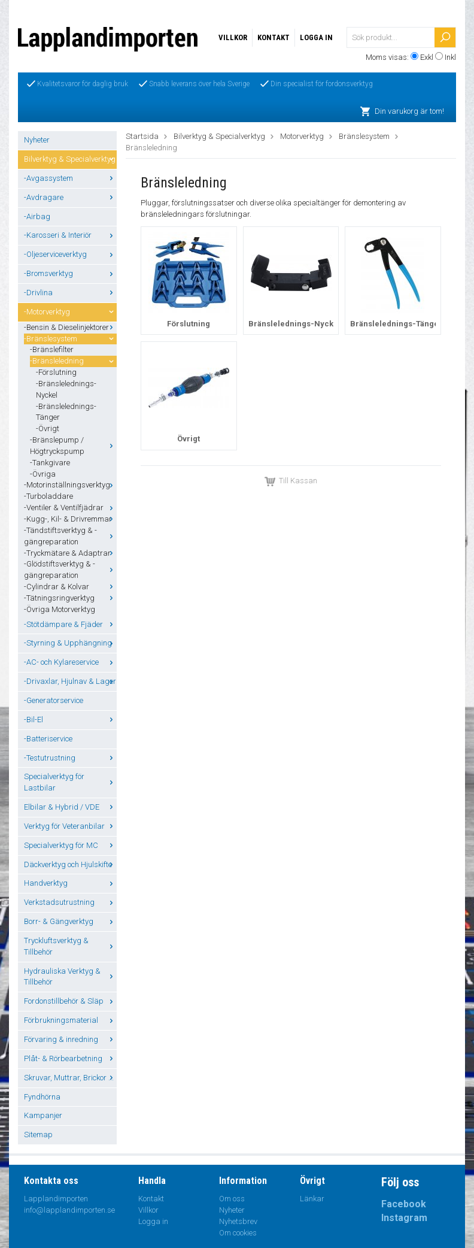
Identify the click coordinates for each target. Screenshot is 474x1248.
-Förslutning (56, 372)
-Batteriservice (48, 738)
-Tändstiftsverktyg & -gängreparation (70, 536)
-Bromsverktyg (70, 273)
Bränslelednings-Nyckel (294, 323)
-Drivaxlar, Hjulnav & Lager (70, 681)
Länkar (312, 1198)
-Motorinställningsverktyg (70, 484)
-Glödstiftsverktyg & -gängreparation (70, 569)
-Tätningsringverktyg (70, 597)
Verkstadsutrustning (70, 902)
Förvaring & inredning (70, 1039)
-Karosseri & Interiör (70, 235)
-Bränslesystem (70, 338)
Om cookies (238, 1232)
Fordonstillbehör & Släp (70, 1000)
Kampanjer (43, 1115)
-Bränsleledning (73, 360)
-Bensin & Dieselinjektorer (70, 327)
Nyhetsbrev (238, 1221)
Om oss (232, 1198)
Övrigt (188, 438)
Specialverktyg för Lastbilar (70, 782)
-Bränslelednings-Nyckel (66, 389)
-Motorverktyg (70, 311)
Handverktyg (70, 883)
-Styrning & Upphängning (70, 642)
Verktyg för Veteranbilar (70, 826)
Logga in (316, 37)
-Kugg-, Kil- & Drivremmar (70, 518)
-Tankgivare (50, 462)
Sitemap (38, 1134)
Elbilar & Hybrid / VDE (70, 806)
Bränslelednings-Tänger (396, 323)
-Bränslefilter (52, 349)
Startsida (142, 136)
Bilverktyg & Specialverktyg (70, 159)
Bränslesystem (364, 136)
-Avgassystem (70, 178)
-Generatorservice (53, 700)
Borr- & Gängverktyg (70, 921)
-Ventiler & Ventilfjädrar (70, 507)
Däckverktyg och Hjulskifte (70, 864)
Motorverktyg (302, 136)
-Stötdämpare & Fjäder (70, 624)
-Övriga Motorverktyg (59, 609)
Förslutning (188, 323)
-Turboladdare (48, 496)
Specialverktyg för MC (70, 845)
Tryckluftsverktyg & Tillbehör (70, 946)
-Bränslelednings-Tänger (66, 412)
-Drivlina (70, 292)
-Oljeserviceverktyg (70, 254)
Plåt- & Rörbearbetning (70, 1058)
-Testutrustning (70, 757)
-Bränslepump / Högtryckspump (73, 445)
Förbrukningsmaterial (70, 1020)
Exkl (426, 57)
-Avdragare (70, 197)
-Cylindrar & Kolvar (70, 586)
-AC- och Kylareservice (70, 662)
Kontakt (273, 37)
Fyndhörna (42, 1096)
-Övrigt (47, 428)
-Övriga (43, 473)
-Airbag (37, 216)
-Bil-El (70, 719)
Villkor (232, 37)
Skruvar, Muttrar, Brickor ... (70, 1077)
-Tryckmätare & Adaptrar (70, 553)
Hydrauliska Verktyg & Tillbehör (70, 977)
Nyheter (37, 139)
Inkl (450, 57)
